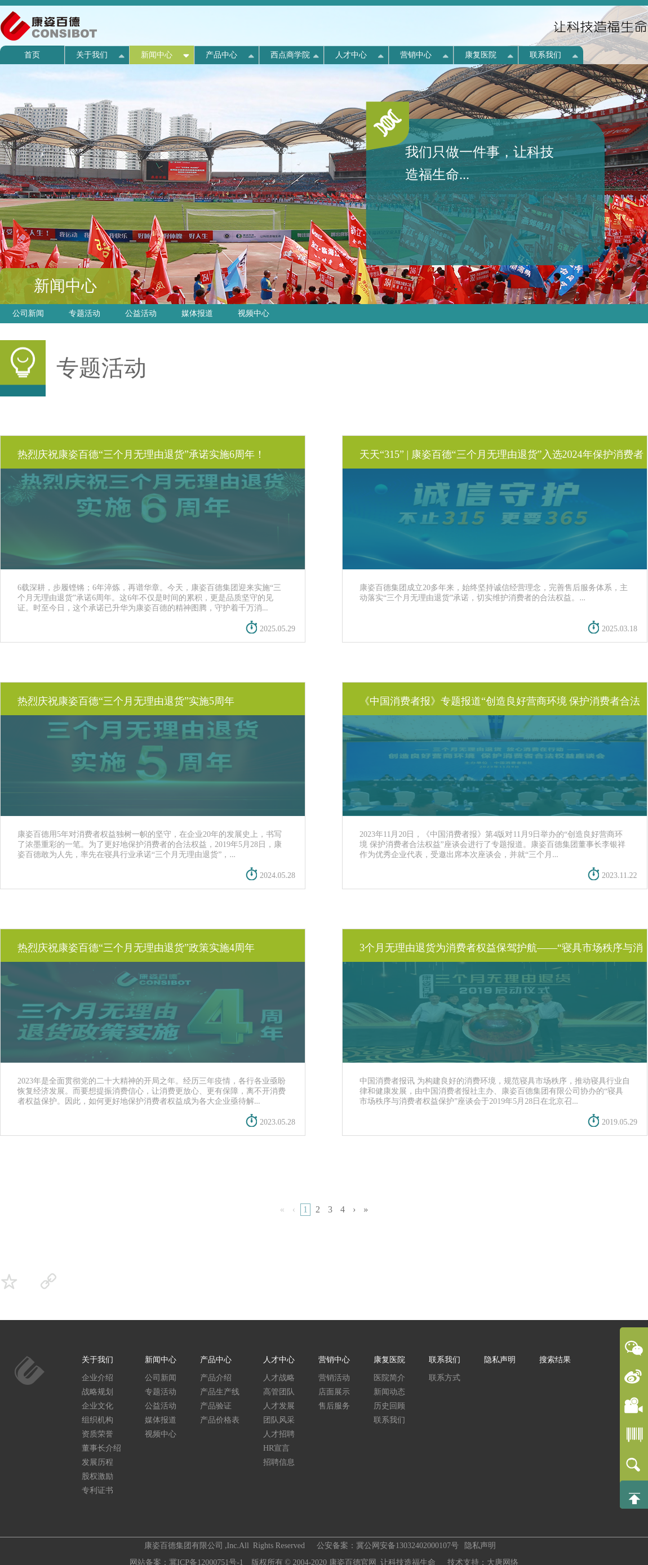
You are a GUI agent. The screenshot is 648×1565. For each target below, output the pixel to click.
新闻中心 (156, 55)
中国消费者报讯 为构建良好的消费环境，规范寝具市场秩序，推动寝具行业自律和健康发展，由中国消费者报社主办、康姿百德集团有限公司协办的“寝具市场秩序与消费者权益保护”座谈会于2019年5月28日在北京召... (494, 1091)
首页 (32, 55)
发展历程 (97, 1462)
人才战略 (279, 1378)
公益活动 (141, 313)
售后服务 (334, 1406)
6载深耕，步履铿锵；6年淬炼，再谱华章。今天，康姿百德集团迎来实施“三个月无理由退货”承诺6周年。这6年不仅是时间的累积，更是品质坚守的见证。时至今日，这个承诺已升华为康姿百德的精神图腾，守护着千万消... (149, 597)
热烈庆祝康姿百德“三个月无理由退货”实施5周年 (125, 701)
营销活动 (334, 1378)
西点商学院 (290, 55)
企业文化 (97, 1406)
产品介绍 (216, 1378)
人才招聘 (279, 1434)
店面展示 (334, 1392)
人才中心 (351, 55)
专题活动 (84, 313)
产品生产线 (219, 1392)
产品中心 (221, 55)
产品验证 (216, 1406)
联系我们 (545, 55)
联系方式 (444, 1378)
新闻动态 (389, 1392)
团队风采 (279, 1420)
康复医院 (480, 55)
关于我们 (92, 55)
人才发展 (279, 1406)
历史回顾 (389, 1406)
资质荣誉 (97, 1434)
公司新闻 (28, 313)
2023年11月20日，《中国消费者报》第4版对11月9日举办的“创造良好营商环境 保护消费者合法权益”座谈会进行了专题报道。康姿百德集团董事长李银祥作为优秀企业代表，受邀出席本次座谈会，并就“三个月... (492, 844)
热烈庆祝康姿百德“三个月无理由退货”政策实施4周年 (136, 947)
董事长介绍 (101, 1448)
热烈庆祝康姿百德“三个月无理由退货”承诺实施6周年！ (141, 454)
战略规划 (97, 1392)
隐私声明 (500, 1360)
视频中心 (253, 313)
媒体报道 (197, 313)
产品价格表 (219, 1420)
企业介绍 (97, 1378)
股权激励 (97, 1476)
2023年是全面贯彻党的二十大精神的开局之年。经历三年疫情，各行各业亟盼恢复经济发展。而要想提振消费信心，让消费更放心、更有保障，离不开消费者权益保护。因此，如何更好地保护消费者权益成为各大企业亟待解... (151, 1091)
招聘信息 (279, 1462)
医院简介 (389, 1378)
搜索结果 (555, 1360)
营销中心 (416, 55)
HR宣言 (276, 1448)
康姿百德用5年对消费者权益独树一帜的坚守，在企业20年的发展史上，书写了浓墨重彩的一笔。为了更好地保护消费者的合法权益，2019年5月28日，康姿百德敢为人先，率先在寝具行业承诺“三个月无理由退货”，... (149, 844)
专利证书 (97, 1490)
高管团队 (279, 1392)
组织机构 (97, 1420)
